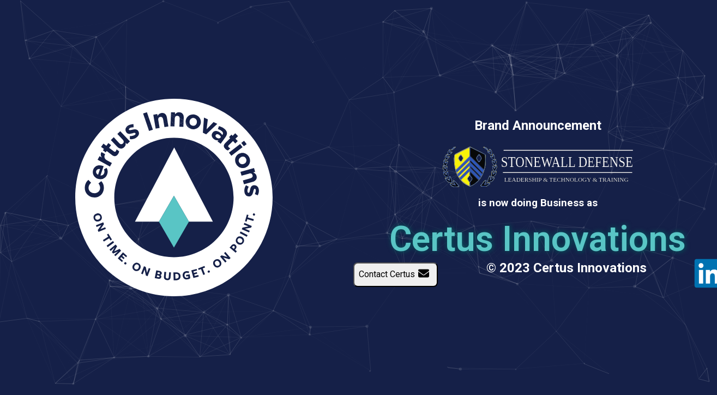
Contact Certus (395, 274)
